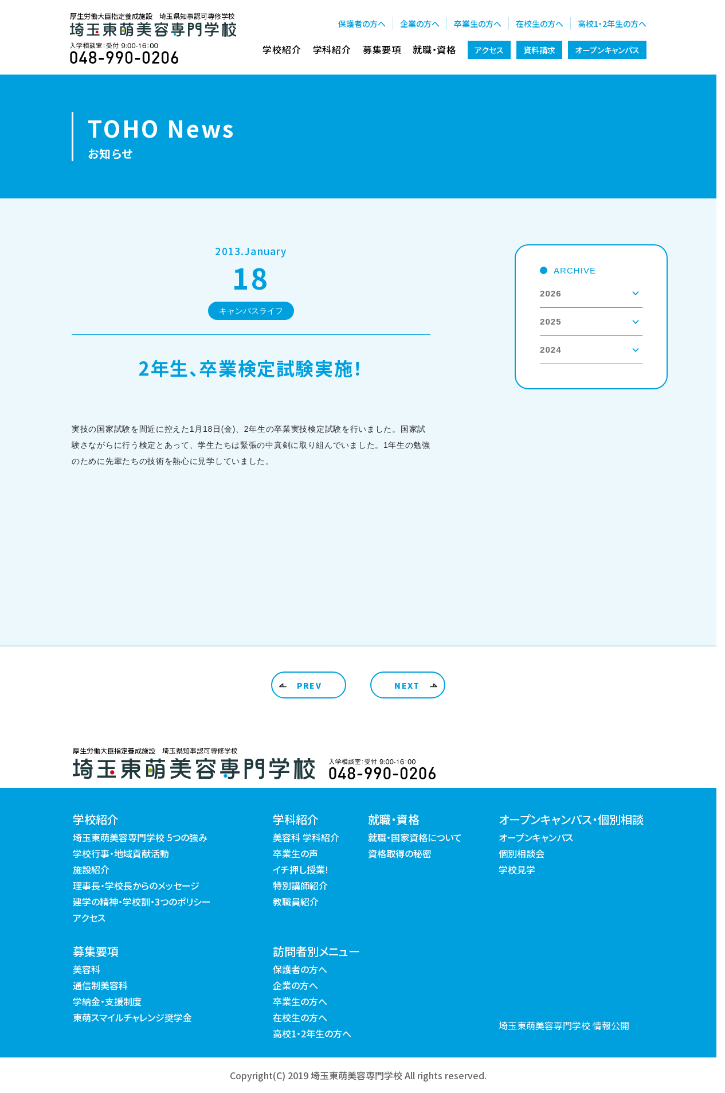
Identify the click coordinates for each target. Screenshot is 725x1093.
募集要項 (382, 49)
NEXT (407, 685)
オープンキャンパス (607, 50)
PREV (309, 685)
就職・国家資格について (415, 837)
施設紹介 (91, 869)
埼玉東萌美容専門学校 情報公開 (564, 1025)
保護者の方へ (362, 23)
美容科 (86, 969)
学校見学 (517, 869)
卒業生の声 (295, 853)
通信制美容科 (100, 985)
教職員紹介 (296, 901)
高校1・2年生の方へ (612, 23)
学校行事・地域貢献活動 (121, 853)
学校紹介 (281, 49)
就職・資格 (434, 49)
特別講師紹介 (300, 885)
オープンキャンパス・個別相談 (571, 819)
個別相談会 (521, 853)
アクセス (489, 50)
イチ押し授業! (300, 869)
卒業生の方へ (477, 23)
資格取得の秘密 (400, 853)
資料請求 (539, 50)
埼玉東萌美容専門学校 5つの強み (140, 837)
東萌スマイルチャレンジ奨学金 (132, 1017)
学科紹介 (332, 49)
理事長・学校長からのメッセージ (136, 885)
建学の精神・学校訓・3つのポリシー (142, 901)
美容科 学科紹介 (306, 837)
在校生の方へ (539, 23)
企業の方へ (420, 23)
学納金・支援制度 (107, 1001)
